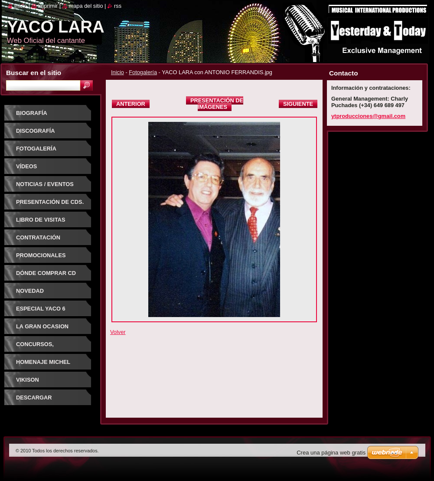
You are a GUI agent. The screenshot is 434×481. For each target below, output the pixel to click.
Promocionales (40, 255)
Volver (118, 332)
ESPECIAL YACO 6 (40, 308)
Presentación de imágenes (216, 103)
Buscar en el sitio (33, 72)
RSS (117, 6)
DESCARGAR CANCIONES (34, 400)
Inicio (117, 72)
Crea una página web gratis (331, 452)
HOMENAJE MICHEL (43, 362)
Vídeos (26, 166)
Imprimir (48, 6)
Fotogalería (143, 72)
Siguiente (298, 104)
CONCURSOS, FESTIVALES (35, 347)
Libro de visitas (40, 219)
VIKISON (27, 379)
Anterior (130, 104)
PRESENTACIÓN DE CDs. (50, 202)
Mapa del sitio (86, 6)
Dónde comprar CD (46, 273)
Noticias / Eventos (45, 184)
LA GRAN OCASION (42, 326)
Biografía (31, 113)
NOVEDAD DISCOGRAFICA (37, 294)
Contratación (38, 237)
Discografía (35, 131)
